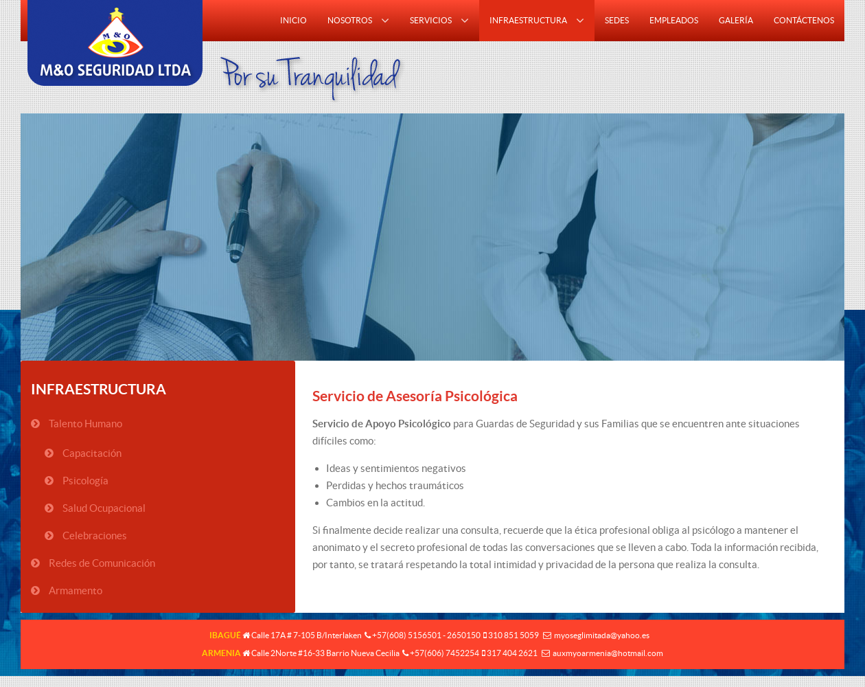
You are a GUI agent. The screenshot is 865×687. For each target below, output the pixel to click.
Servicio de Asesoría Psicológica (415, 395)
